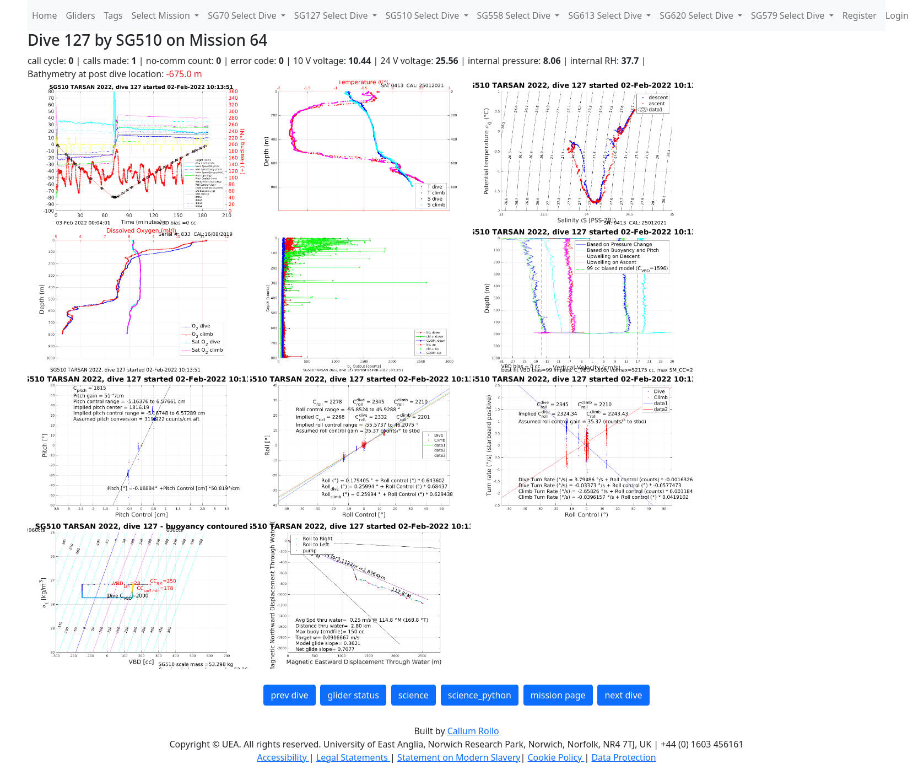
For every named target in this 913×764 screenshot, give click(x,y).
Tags (113, 15)
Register (859, 15)
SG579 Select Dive (789, 15)
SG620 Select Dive (698, 15)
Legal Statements (353, 757)
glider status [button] (353, 695)
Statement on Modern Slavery (458, 757)
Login (897, 15)
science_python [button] (479, 695)
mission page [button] (558, 695)
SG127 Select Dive (332, 15)
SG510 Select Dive (424, 15)
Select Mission (162, 15)
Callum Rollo (473, 731)
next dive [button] (623, 695)
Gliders (80, 15)
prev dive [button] (289, 695)
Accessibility (283, 757)
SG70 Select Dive (243, 15)
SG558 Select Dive (515, 15)
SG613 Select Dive (606, 15)
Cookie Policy (555, 757)
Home (44, 15)
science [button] (413, 695)
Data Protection (623, 757)
